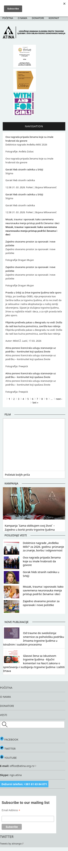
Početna (7, 18)
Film (8, 414)
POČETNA (6, 687)
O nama (22, 18)
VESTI (3, 715)
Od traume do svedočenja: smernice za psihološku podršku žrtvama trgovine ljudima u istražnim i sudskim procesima (33, 638)
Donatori (38, 18)
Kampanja (11, 483)
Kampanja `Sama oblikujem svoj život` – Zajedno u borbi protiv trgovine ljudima (30, 527)
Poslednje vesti (16, 535)
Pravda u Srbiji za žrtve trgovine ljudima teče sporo (33, 292)
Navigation (34, 126)
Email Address (11, 810)
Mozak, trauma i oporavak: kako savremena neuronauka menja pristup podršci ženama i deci (43, 590)
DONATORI (7, 706)
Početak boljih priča (17, 474)
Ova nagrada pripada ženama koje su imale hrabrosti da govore (42, 561)
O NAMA (5, 696)
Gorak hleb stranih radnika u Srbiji (24, 169)
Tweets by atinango (12, 843)
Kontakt (54, 18)
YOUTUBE (8, 757)
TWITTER (8, 748)
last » (35, 402)
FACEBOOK (9, 739)
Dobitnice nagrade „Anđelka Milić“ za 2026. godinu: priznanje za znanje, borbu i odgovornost (43, 546)
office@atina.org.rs (22, 766)
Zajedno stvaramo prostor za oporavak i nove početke (41, 603)
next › (59, 398)
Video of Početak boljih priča (34, 444)
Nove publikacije (17, 622)
